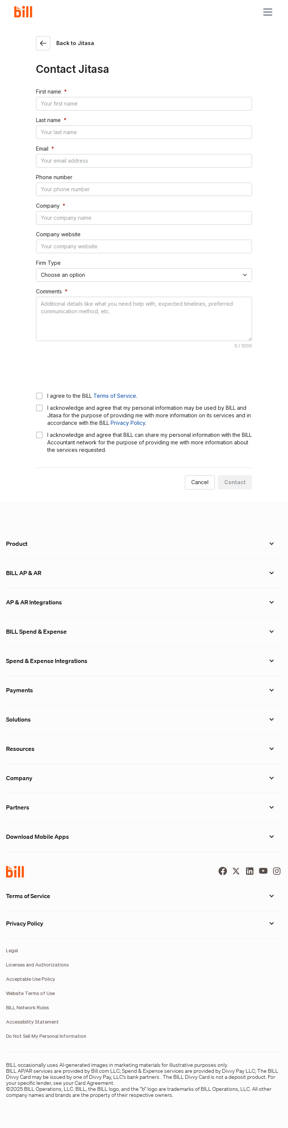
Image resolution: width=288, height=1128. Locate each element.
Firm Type (48, 263)
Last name (48, 120)
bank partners (143, 1077)
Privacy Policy (128, 423)
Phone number (54, 177)
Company (48, 205)
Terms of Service (114, 396)
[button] (266, 12)
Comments (49, 291)
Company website (58, 234)
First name (48, 91)
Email (42, 148)
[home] (26, 12)
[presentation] (93, 370)
